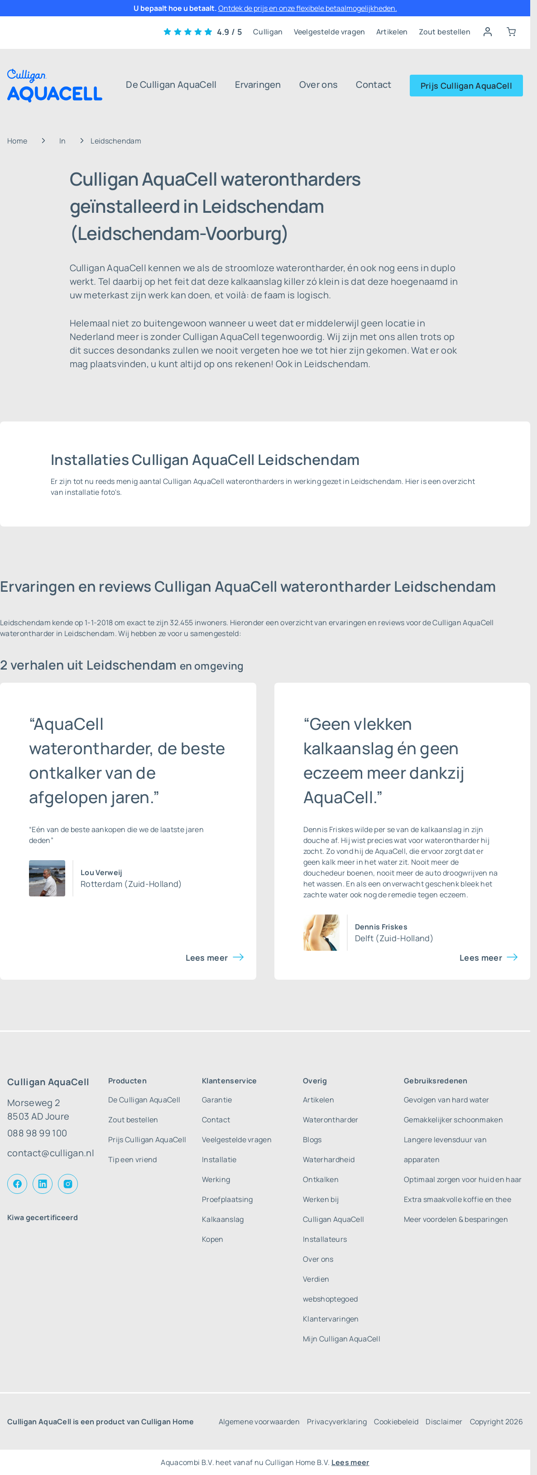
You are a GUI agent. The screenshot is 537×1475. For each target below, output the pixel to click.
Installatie (219, 1159)
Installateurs (325, 1239)
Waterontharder (330, 1120)
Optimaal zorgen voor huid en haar (463, 1179)
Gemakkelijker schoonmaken (453, 1120)
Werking (216, 1179)
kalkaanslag (441, 829)
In (62, 141)
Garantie (217, 1100)
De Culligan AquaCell (171, 84)
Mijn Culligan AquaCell (341, 1339)
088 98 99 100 (37, 1133)
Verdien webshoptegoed (330, 1289)
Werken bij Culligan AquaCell (333, 1209)
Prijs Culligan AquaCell (466, 85)
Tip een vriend (132, 1159)
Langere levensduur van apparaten (445, 1149)
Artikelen (392, 32)
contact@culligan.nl (50, 1153)
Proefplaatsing (227, 1199)
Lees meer (207, 957)
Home (17, 141)
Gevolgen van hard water (446, 1100)
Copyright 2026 (496, 1422)
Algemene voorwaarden (259, 1422)
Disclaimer (444, 1422)
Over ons (318, 84)
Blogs (312, 1140)
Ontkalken (321, 1179)
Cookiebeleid (396, 1422)
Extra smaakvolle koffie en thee (457, 1199)
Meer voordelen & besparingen (456, 1219)
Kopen (213, 1239)
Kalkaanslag (223, 1219)
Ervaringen (258, 84)
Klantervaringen (331, 1319)
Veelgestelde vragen (329, 32)
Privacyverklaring (337, 1422)
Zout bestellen (444, 32)
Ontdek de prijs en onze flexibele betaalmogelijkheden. (307, 8)
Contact (373, 84)
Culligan (268, 32)
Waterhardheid (329, 1159)
